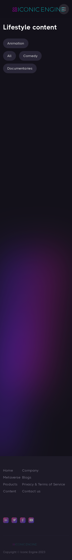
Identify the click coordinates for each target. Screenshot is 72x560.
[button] (64, 9)
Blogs (26, 477)
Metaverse (12, 477)
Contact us (31, 491)
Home (8, 470)
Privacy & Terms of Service (43, 484)
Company (30, 470)
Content (9, 491)
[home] (29, 9)
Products (10, 484)
